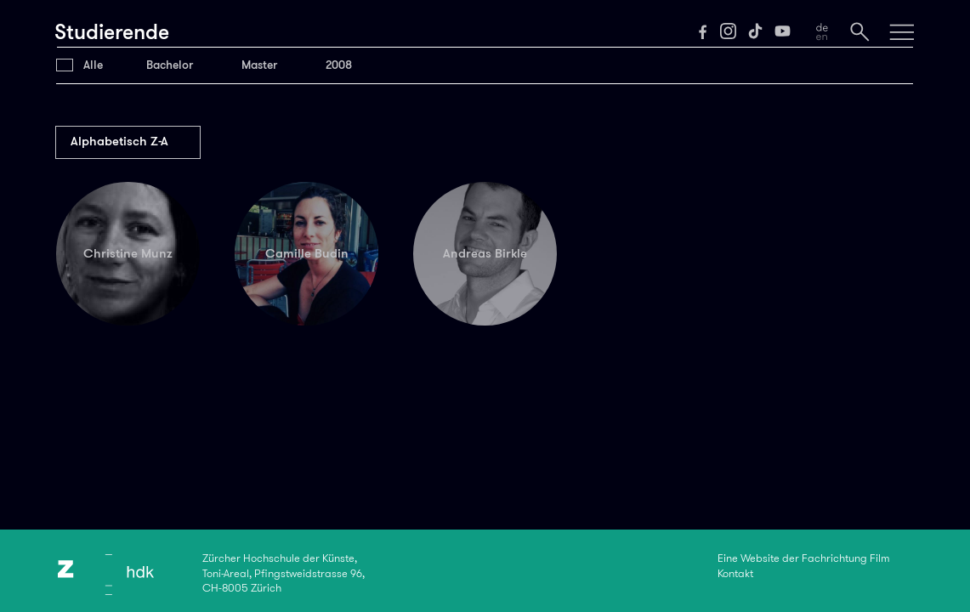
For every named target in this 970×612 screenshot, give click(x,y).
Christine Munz (128, 253)
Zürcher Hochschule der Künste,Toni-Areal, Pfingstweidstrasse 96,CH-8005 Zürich (283, 573)
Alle (93, 65)
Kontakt (735, 573)
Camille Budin (307, 253)
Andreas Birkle (485, 253)
